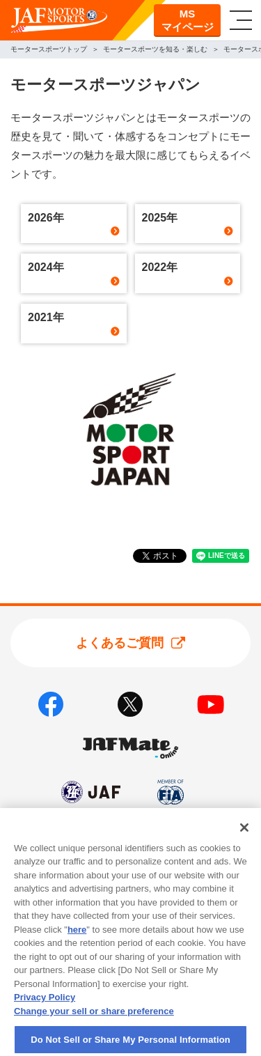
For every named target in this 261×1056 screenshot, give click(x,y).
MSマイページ (187, 20)
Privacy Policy (44, 1005)
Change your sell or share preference (94, 1019)
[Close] (244, 835)
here (77, 937)
